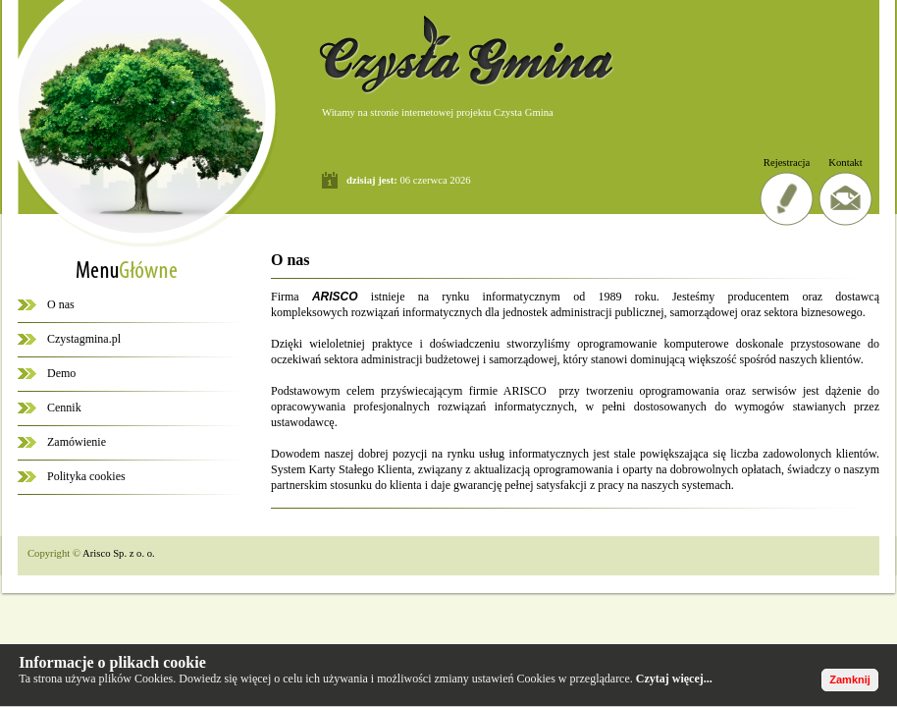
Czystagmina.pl (84, 339)
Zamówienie (76, 442)
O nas (61, 304)
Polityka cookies (86, 476)
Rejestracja (787, 162)
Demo (61, 373)
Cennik (64, 407)
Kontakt (845, 162)
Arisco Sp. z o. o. (118, 553)
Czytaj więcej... (674, 678)
